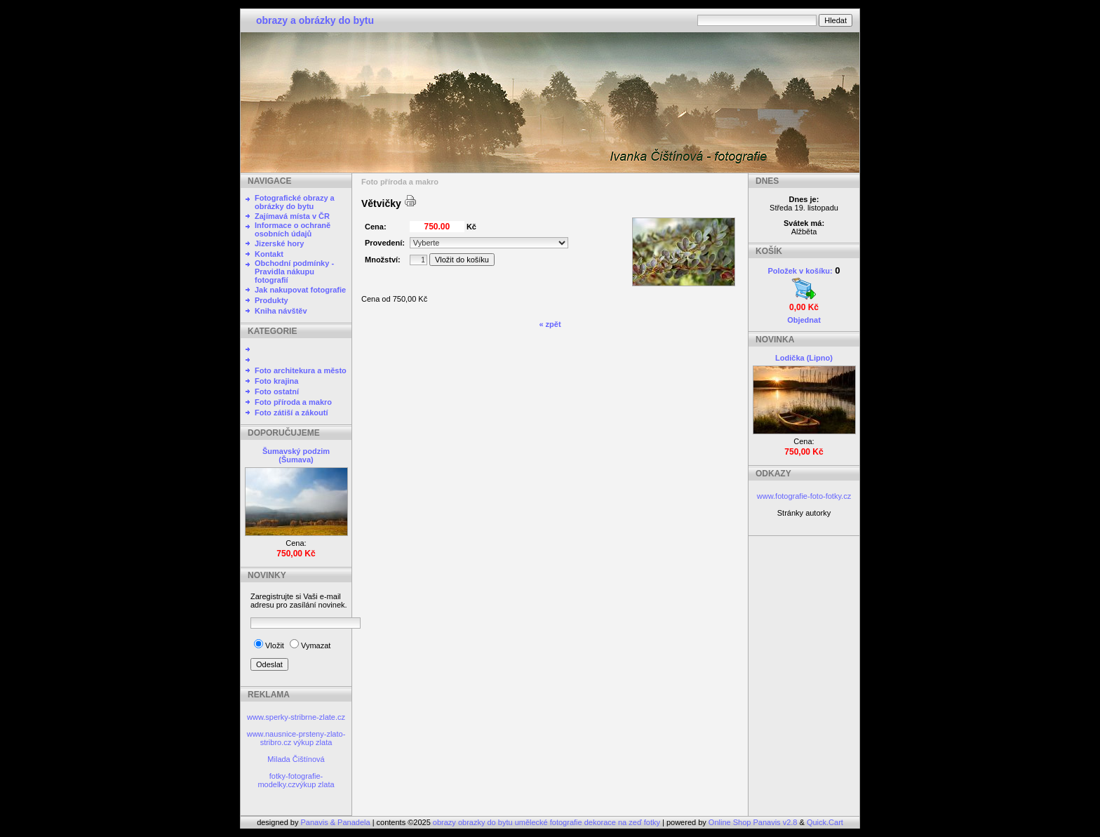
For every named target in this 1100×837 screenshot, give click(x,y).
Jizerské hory (279, 243)
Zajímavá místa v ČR (292, 216)
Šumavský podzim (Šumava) (296, 455)
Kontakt (269, 254)
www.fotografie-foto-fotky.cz (804, 496)
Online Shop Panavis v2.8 (753, 822)
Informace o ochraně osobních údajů (292, 229)
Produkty (271, 300)
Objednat (804, 320)
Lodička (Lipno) (804, 358)
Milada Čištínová (295, 759)
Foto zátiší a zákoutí (291, 412)
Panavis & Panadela (337, 822)
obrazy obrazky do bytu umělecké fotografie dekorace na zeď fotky (547, 822)
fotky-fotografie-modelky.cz (290, 780)
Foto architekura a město (301, 370)
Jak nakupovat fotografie (300, 290)
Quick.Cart (825, 822)
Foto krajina (276, 381)
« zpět (550, 324)
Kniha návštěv (281, 311)
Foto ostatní (277, 391)
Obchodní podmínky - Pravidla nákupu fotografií (294, 271)
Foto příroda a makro (293, 402)
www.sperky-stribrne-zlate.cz (296, 717)
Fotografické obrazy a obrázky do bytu (295, 202)
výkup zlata (312, 742)
